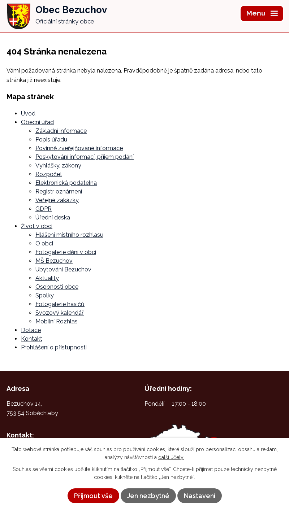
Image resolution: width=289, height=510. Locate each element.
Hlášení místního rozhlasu (69, 234)
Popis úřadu (51, 139)
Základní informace (61, 130)
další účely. (171, 457)
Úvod (28, 113)
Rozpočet (48, 174)
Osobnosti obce (56, 286)
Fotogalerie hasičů (60, 304)
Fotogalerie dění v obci (65, 252)
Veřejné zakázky (57, 200)
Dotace (31, 330)
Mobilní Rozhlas (56, 321)
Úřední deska (52, 217)
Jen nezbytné (148, 496)
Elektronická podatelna (66, 182)
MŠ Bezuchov (54, 260)
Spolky (44, 295)
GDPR (43, 208)
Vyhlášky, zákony (58, 165)
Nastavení (199, 496)
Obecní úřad (37, 122)
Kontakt (31, 338)
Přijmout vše (93, 496)
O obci (44, 243)
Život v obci (36, 226)
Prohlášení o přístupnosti (54, 347)
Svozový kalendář (59, 312)
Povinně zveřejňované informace (79, 148)
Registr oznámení (58, 191)
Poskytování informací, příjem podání (84, 156)
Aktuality (47, 278)
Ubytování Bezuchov (63, 269)
